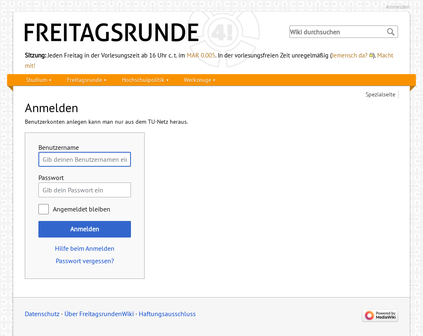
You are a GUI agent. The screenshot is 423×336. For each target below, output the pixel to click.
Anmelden (398, 6)
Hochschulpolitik (143, 80)
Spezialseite (380, 94)
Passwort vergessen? (85, 261)
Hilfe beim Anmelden (84, 248)
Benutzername (58, 147)
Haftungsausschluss (167, 314)
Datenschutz (42, 314)
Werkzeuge (197, 80)
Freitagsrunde (84, 80)
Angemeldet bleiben (81, 209)
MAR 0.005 (201, 55)
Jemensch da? (350, 55)
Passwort (51, 177)
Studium (36, 80)
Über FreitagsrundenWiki (99, 314)
